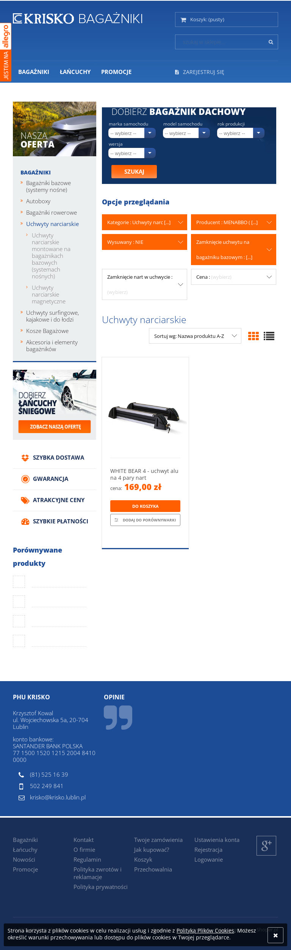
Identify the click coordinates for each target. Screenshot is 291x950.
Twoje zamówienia (158, 839)
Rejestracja (208, 849)
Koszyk (143, 859)
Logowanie (208, 859)
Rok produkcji (231, 124)
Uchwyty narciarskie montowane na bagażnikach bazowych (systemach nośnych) (51, 255)
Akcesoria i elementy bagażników (52, 345)
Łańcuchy (25, 849)
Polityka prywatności (101, 886)
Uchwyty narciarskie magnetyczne (49, 294)
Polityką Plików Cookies (205, 930)
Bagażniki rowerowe (51, 212)
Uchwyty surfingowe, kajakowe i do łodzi (52, 316)
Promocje (25, 869)
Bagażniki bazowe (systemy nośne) (48, 186)
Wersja (116, 144)
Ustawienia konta (216, 839)
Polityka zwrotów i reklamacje (98, 873)
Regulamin (87, 859)
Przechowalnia (153, 869)
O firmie (84, 849)
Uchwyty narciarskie (52, 224)
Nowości (24, 859)
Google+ (266, 855)
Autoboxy (38, 201)
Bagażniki (35, 172)
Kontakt (84, 839)
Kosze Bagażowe (47, 330)
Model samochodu (182, 124)
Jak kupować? (151, 849)
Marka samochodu (128, 124)
